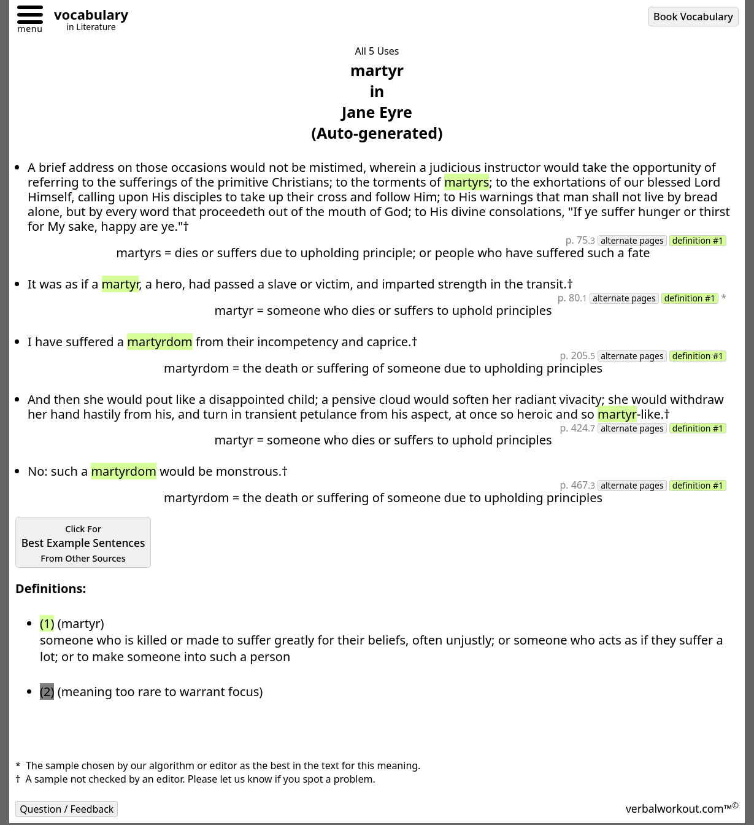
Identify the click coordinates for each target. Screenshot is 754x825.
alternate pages (631, 240)
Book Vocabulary (693, 16)
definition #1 (697, 240)
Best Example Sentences (83, 543)
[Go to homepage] (86, 16)
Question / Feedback (67, 809)
